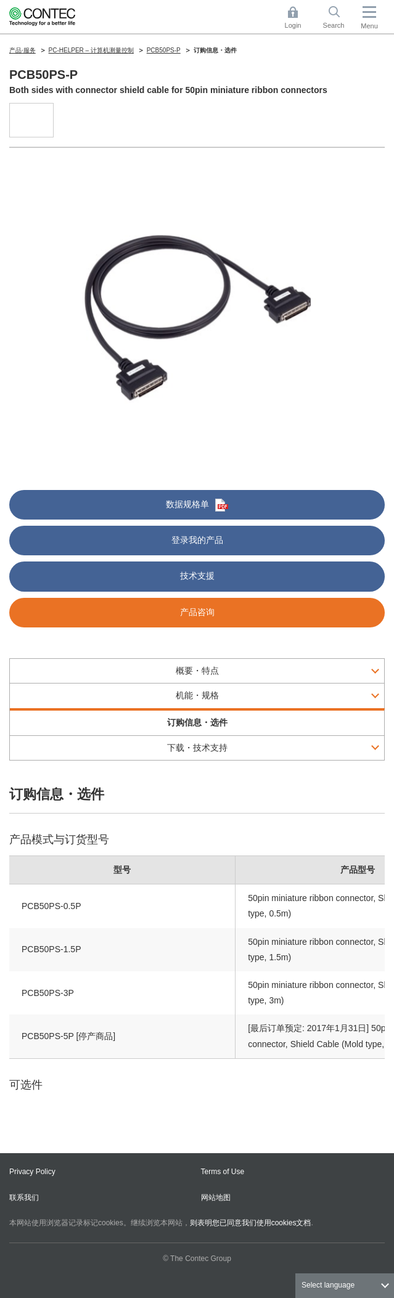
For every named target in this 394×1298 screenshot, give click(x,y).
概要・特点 (197, 671)
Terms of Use (223, 1171)
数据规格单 (197, 505)
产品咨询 (197, 612)
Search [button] (338, 17)
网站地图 (216, 1197)
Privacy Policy (32, 1171)
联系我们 (24, 1197)
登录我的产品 (197, 540)
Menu (369, 26)
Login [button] (299, 17)
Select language (328, 1285)
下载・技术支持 (197, 748)
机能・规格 (197, 695)
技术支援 (197, 576)
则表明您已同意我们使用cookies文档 (250, 1222)
